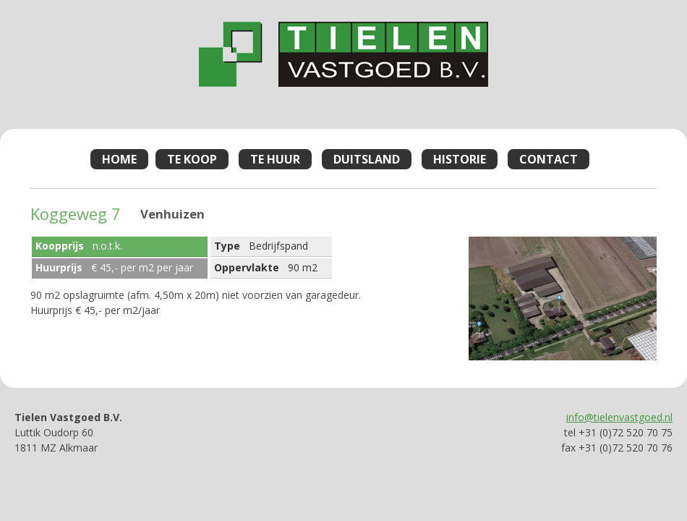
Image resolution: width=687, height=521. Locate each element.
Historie (459, 159)
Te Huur (275, 159)
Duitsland (366, 159)
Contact (548, 159)
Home (119, 159)
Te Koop (192, 159)
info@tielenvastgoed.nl (619, 417)
